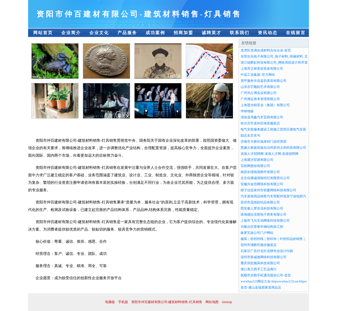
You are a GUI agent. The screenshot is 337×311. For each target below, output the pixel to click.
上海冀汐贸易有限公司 (257, 160)
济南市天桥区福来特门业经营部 (263, 141)
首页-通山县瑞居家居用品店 (261, 287)
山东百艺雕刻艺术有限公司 (260, 87)
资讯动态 (268, 32)
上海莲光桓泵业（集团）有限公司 (265, 105)
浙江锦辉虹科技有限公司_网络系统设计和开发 (274, 62)
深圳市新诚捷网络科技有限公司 (263, 257)
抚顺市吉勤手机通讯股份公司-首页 (266, 275)
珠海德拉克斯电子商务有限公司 (263, 214)
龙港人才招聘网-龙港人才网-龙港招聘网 (269, 154)
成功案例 (155, 32)
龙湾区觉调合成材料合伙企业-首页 (266, 50)
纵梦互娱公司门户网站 (257, 233)
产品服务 (127, 32)
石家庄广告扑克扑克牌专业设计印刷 (267, 251)
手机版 (123, 302)
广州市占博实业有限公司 (259, 93)
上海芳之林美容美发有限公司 (262, 68)
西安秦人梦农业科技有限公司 (262, 208)
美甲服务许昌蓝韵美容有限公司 (263, 81)
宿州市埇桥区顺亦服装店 (259, 245)
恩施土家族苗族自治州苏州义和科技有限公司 (273, 147)
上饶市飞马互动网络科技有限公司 (265, 220)
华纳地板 (247, 111)
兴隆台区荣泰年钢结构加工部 (262, 226)
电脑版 (110, 302)
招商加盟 (183, 32)
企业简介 (71, 32)
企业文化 (99, 32)
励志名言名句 (250, 135)
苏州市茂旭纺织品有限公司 (260, 202)
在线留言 (296, 32)
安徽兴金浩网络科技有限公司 (262, 184)
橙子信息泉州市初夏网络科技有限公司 (268, 190)
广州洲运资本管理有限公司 (260, 99)
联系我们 (239, 32)
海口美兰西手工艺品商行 (259, 269)
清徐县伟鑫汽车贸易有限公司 (262, 117)
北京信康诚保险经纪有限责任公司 (265, 178)
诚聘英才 (211, 32)
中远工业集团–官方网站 (258, 74)
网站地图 (212, 302)
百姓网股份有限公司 (255, 166)
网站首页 (43, 32)
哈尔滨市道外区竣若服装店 (260, 123)
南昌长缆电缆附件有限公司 (260, 172)
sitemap (227, 302)
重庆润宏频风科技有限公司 (260, 263)
